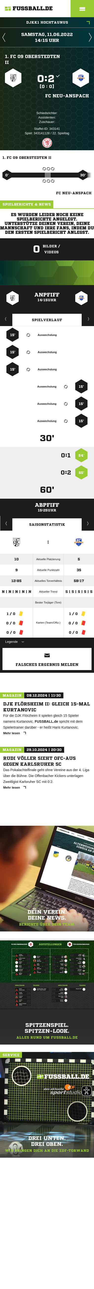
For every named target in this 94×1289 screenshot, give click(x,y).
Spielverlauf (47, 320)
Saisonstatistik (47, 524)
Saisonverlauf (88, 523)
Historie (6, 523)
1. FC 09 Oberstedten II (32, 59)
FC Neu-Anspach (67, 95)
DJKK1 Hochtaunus (58, 23)
